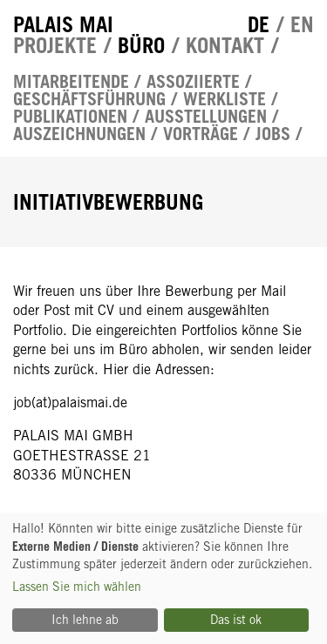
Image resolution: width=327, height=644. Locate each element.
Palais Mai (63, 24)
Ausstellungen (206, 116)
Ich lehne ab (85, 620)
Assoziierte (193, 82)
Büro (141, 45)
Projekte (55, 45)
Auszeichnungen (79, 134)
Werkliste (224, 99)
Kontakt (225, 45)
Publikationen (70, 116)
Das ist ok (236, 620)
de (258, 24)
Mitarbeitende (71, 82)
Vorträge (200, 134)
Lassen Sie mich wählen (76, 587)
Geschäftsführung (89, 99)
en (302, 24)
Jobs (272, 134)
